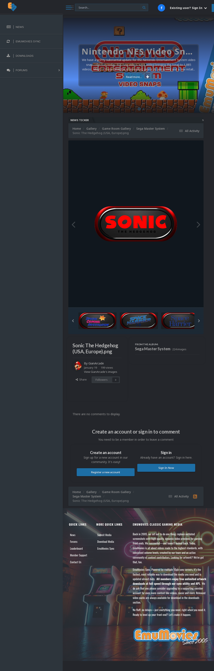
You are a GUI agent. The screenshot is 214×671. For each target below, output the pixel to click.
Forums (74, 541)
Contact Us (75, 562)
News (72, 535)
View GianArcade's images (100, 372)
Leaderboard (76, 548)
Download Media (105, 541)
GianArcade (96, 363)
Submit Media (104, 535)
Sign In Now (166, 468)
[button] (73, 320)
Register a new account (105, 472)
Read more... (137, 77)
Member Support (78, 555)
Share (81, 379)
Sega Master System (152, 348)
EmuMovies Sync (105, 548)
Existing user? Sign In (188, 8)
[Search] (111, 7)
